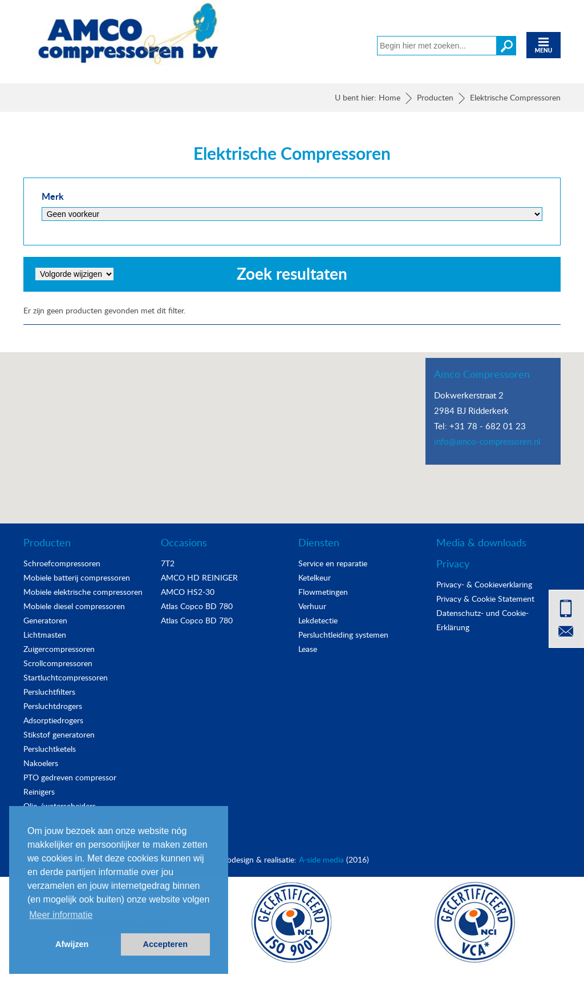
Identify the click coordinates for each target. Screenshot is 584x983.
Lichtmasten (44, 634)
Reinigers (39, 791)
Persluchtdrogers (52, 705)
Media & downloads (481, 542)
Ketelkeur (314, 577)
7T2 (168, 563)
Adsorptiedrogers (53, 720)
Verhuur (312, 606)
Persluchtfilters (49, 691)
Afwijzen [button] (71, 944)
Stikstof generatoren (59, 734)
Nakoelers (40, 763)
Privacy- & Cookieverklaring (484, 584)
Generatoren (45, 620)
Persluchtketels (49, 748)
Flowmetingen (323, 591)
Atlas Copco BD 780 (197, 606)
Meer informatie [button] (60, 915)
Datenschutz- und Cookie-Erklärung (482, 619)
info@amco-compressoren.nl (487, 441)
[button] (292, 427)
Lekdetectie (318, 620)
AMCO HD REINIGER (199, 577)
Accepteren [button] (165, 944)
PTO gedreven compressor (69, 777)
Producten (47, 542)
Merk (53, 196)
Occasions (184, 542)
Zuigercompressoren (59, 648)
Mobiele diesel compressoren (74, 606)
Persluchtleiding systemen (343, 634)
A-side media (321, 859)
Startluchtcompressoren (65, 677)
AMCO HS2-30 (187, 591)
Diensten (318, 542)
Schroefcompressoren (61, 563)
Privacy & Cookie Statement (485, 598)
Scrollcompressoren (57, 663)
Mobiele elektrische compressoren (83, 591)
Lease (307, 648)
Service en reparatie (332, 563)
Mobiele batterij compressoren (76, 577)
